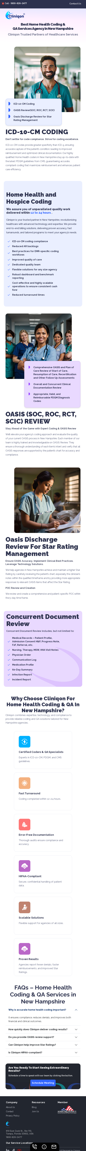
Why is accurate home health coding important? (37, 1009)
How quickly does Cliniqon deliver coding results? (37, 1029)
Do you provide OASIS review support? (31, 1037)
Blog (34, 1107)
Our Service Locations (19, 1143)
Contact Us (75, 3)
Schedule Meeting (43, 1083)
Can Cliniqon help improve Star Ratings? (32, 1044)
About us (10, 1107)
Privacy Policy (12, 1116)
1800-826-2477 (19, 3)
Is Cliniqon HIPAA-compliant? (25, 1052)
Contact (9, 1111)
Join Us (35, 1111)
